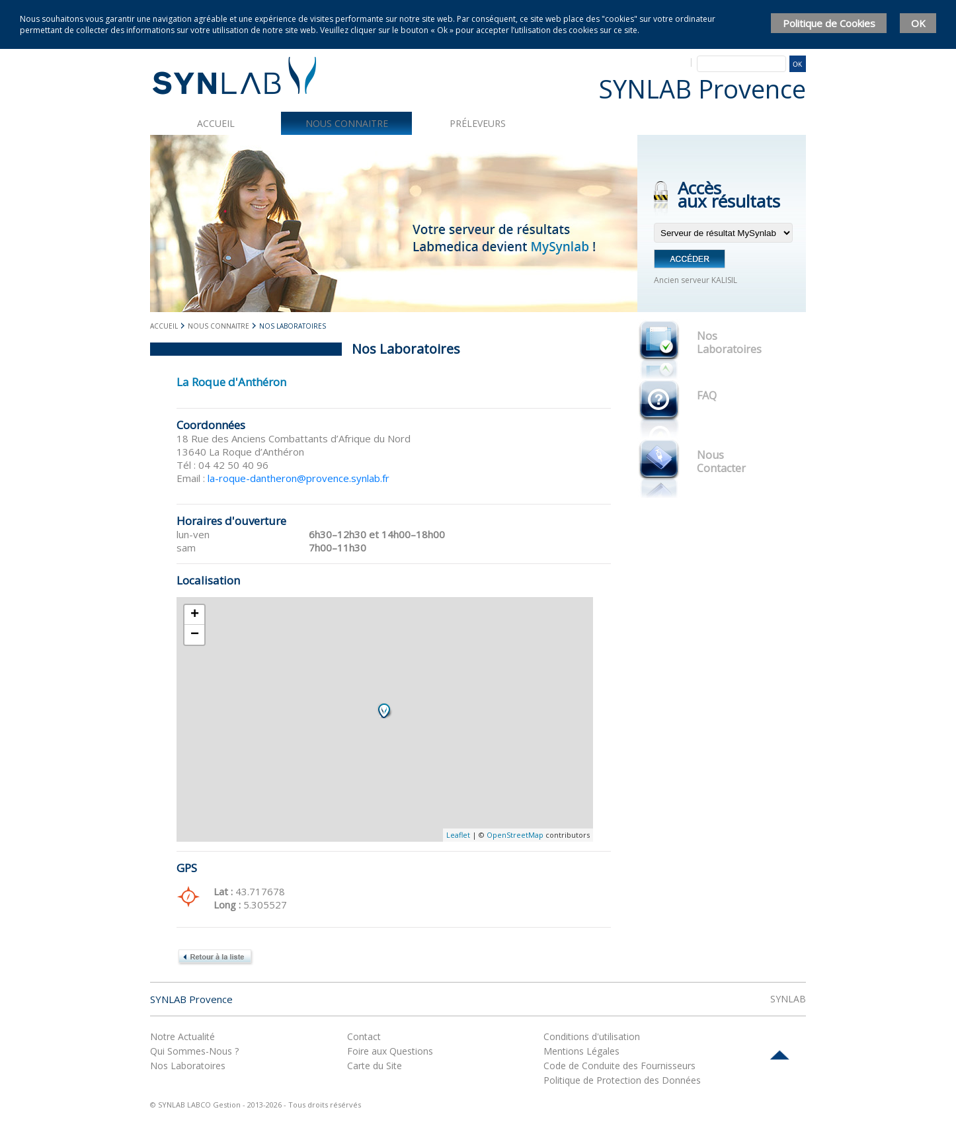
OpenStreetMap (515, 835)
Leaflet (458, 835)
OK (918, 23)
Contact (364, 1036)
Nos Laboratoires (729, 342)
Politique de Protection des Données (622, 1080)
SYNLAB (788, 998)
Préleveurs (478, 123)
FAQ (707, 395)
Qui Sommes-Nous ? (194, 1051)
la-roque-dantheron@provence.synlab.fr (298, 478)
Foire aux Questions (390, 1051)
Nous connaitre (346, 123)
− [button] (194, 635)
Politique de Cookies (829, 23)
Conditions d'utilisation (591, 1036)
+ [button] (194, 615)
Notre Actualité (182, 1036)
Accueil (216, 123)
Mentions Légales (581, 1051)
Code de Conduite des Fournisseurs (619, 1065)
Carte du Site (374, 1065)
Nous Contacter (721, 461)
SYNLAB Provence (191, 999)
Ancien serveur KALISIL (695, 280)
